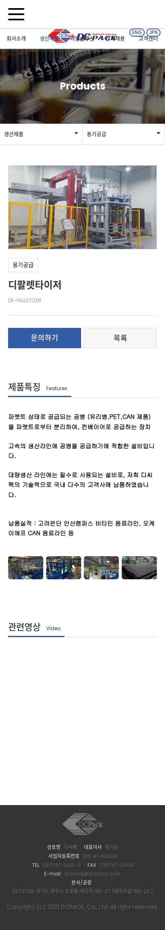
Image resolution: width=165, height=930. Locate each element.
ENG (137, 32)
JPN (153, 32)
